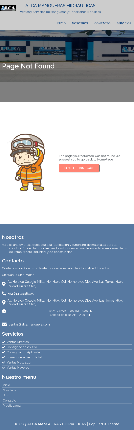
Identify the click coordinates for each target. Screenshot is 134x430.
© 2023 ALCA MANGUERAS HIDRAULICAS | (51, 424)
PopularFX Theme (104, 424)
